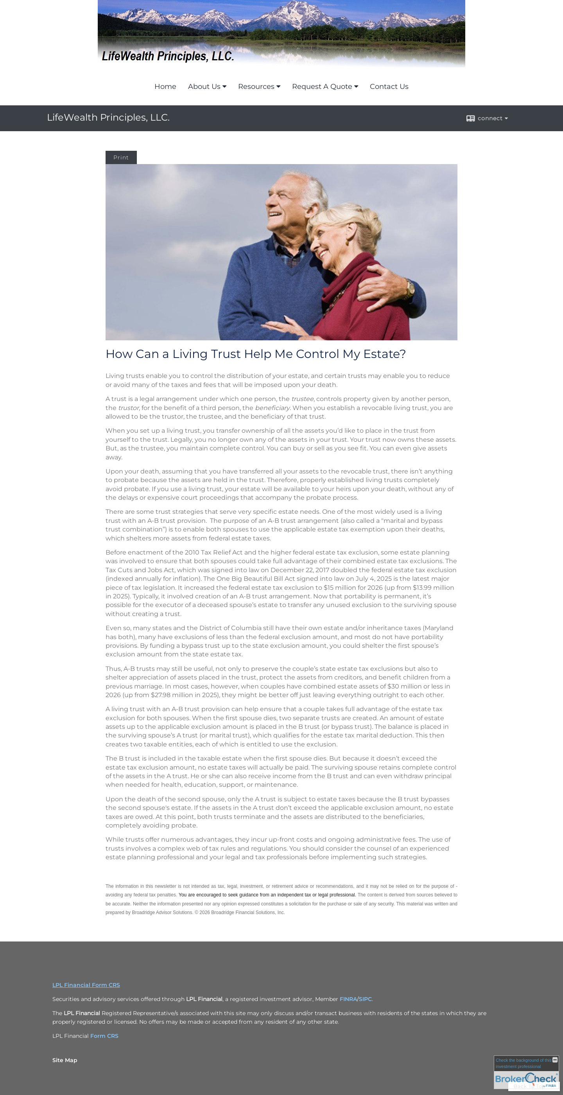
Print (121, 157)
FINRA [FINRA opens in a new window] (348, 999)
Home (165, 86)
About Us (204, 86)
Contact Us (389, 86)
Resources (256, 86)
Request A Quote (322, 86)
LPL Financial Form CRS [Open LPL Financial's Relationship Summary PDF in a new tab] (86, 984)
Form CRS (104, 1035)
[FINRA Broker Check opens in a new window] (526, 1072)
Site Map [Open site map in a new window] (64, 1060)
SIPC (365, 999)
